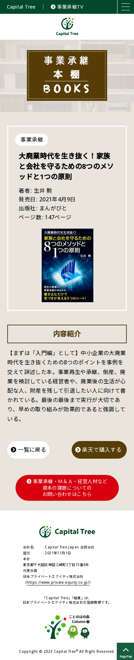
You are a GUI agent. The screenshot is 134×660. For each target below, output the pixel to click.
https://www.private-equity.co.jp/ (58, 582)
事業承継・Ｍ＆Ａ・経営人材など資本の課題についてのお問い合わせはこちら (67, 487)
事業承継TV (67, 6)
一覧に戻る (28, 449)
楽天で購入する (99, 449)
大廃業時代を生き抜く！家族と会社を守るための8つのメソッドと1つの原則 (66, 166)
